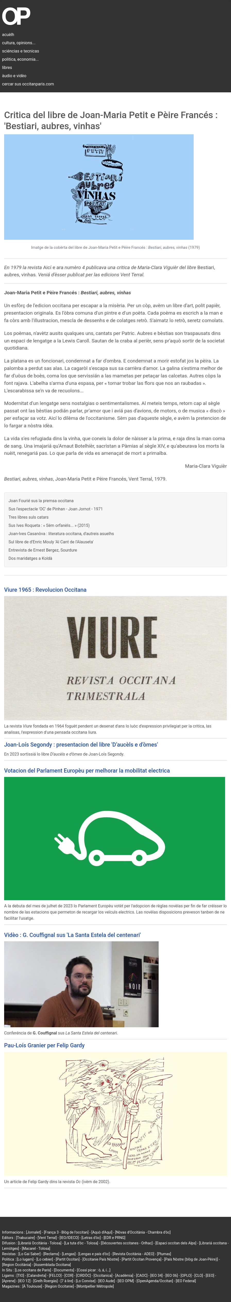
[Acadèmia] (124, 1275)
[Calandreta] (36, 1275)
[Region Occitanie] (59, 1286)
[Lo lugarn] (25, 1259)
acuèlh (8, 34)
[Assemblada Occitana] (52, 1265)
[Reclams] (51, 1254)
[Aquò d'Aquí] (101, 1232)
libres (7, 67)
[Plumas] (164, 1254)
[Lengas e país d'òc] (94, 1254)
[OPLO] (186, 1275)
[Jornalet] (33, 1232)
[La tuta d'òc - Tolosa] (81, 1243)
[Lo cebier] (44, 1259)
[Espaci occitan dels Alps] (176, 1243)
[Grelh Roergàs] (45, 1281)
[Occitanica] (102, 1275)
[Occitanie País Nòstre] (100, 1259)
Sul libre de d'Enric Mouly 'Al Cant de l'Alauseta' (50, 541)
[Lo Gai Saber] (29, 1254)
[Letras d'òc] (91, 1238)
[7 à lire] (67, 1281)
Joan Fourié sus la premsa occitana (41, 500)
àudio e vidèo (14, 75)
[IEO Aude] (106, 1281)
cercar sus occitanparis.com (28, 84)
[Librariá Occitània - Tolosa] (40, 1243)
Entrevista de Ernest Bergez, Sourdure (42, 550)
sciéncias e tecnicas (20, 51)
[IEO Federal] (186, 1281)
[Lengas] (69, 1254)
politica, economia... (20, 59)
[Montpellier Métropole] (95, 1286)
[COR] (68, 1275)
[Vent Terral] (47, 1238)
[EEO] (210, 1275)
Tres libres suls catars (28, 517)
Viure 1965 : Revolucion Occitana (45, 590)
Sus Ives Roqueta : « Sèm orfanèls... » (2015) (49, 525)
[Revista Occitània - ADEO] (133, 1254)
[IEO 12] (24, 1281)
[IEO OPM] (126, 1281)
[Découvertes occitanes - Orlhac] (127, 1243)
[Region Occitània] (16, 1265)
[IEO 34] (156, 1275)
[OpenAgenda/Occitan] (155, 1281)
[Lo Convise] (86, 1281)
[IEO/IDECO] (69, 1238)
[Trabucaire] (25, 1238)
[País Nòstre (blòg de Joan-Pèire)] (191, 1259)
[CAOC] (141, 1275)
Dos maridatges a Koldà (30, 558)
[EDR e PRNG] (114, 1238)
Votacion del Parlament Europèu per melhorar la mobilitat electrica (87, 770)
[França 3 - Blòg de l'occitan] (66, 1232)
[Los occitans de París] (33, 1270)
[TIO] (20, 1275)
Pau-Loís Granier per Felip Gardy (44, 1045)
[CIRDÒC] (83, 1275)
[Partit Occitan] (68, 1259)
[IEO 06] (171, 1275)
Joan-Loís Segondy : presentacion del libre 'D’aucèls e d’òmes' (81, 744)
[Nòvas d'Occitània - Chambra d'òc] (142, 1232)
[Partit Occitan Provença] (141, 1259)
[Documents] (64, 1270)
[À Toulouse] (32, 1286)
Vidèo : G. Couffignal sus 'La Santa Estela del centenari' (72, 935)
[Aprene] (8, 1281)
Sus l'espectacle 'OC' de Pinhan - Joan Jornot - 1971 (55, 509)
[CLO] (198, 1275)
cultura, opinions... (19, 42)
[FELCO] (55, 1275)
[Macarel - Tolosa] (36, 1248)
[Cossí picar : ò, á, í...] (93, 1270)
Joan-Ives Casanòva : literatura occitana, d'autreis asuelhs (61, 533)
